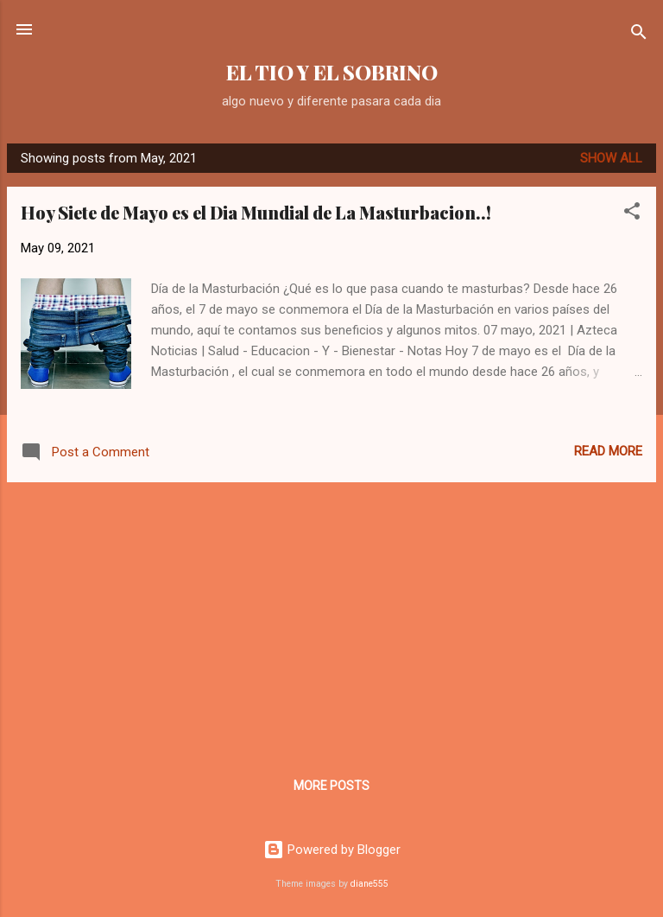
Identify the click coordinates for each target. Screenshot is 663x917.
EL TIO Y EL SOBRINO (332, 72)
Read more (608, 451)
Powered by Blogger (332, 849)
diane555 (369, 883)
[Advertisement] (331, 617)
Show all (611, 158)
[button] (632, 214)
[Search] (638, 35)
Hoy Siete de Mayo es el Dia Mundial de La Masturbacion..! (256, 212)
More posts (331, 786)
